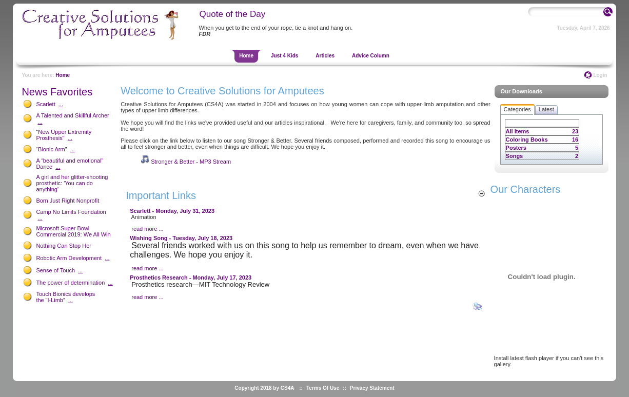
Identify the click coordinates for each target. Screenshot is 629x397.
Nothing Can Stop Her (63, 246)
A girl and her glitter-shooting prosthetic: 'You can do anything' (72, 183)
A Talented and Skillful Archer (72, 115)
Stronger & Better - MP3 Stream (191, 161)
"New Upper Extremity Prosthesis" (63, 135)
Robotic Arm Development (69, 258)
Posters (516, 148)
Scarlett (45, 104)
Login (600, 75)
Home (62, 75)
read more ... (147, 229)
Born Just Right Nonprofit (67, 200)
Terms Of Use (322, 388)
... (60, 104)
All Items (517, 131)
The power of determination (70, 283)
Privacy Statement (372, 388)
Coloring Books (527, 139)
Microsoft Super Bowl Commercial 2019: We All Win (73, 231)
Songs (514, 156)
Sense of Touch (55, 270)
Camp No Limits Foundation (71, 212)
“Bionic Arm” (51, 149)
